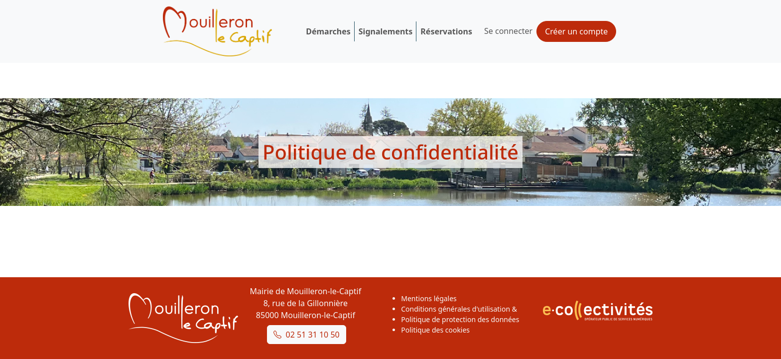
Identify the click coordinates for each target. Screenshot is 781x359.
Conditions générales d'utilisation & (459, 309)
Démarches (328, 31)
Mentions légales (429, 298)
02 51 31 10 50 (306, 334)
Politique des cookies (435, 330)
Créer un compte (576, 31)
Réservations (446, 31)
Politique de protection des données (460, 319)
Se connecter (508, 30)
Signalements (386, 31)
